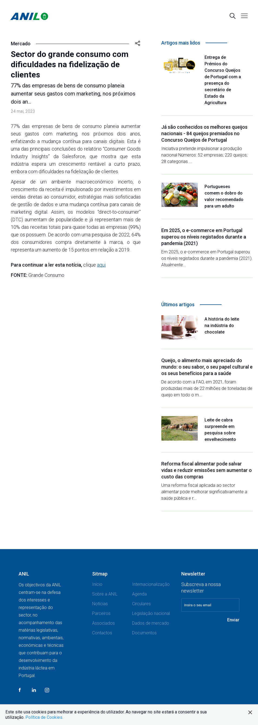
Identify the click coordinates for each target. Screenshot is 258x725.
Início (97, 584)
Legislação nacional (151, 613)
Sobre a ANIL (105, 594)
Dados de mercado (150, 623)
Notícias (100, 603)
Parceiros (101, 613)
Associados (103, 623)
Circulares (141, 603)
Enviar (233, 619)
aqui (101, 265)
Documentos (144, 632)
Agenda (139, 594)
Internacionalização (151, 584)
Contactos (102, 632)
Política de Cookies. (44, 717)
